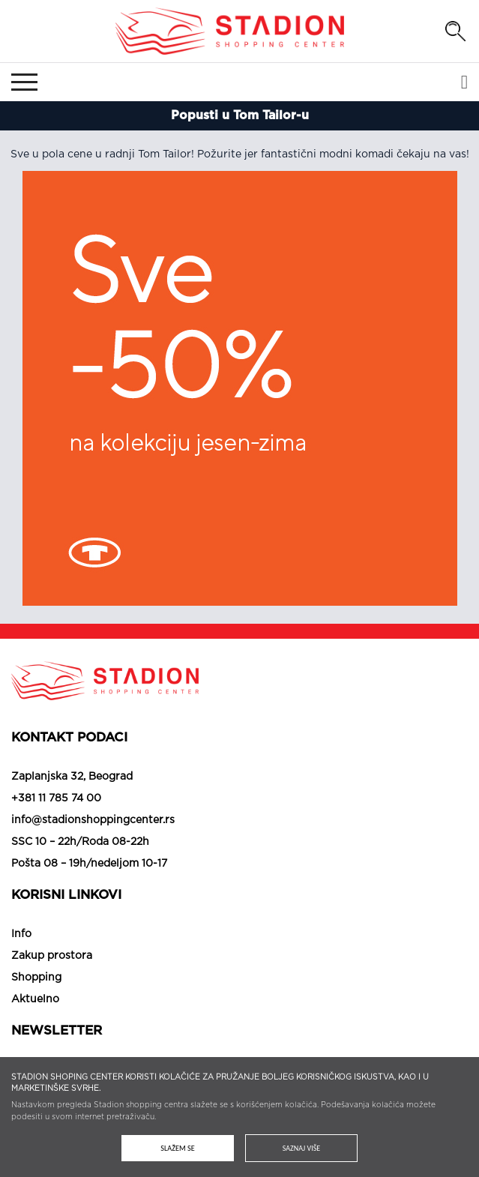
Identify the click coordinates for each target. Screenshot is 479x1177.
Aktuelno (35, 999)
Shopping (36, 977)
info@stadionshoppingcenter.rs (93, 820)
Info (21, 934)
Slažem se (178, 1148)
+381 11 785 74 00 (56, 798)
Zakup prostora (51, 956)
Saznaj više (301, 1148)
